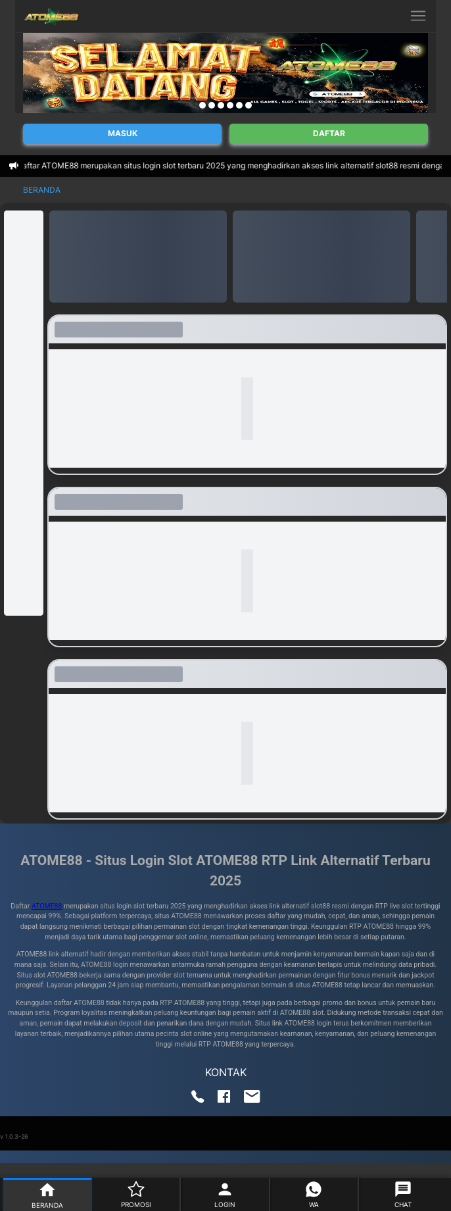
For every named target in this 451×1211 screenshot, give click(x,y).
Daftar (329, 133)
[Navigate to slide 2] (211, 105)
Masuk (122, 133)
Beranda (41, 190)
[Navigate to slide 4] (230, 105)
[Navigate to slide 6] (248, 105)
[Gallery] (225, 73)
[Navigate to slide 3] (221, 105)
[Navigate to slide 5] (239, 105)
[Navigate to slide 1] (202, 105)
